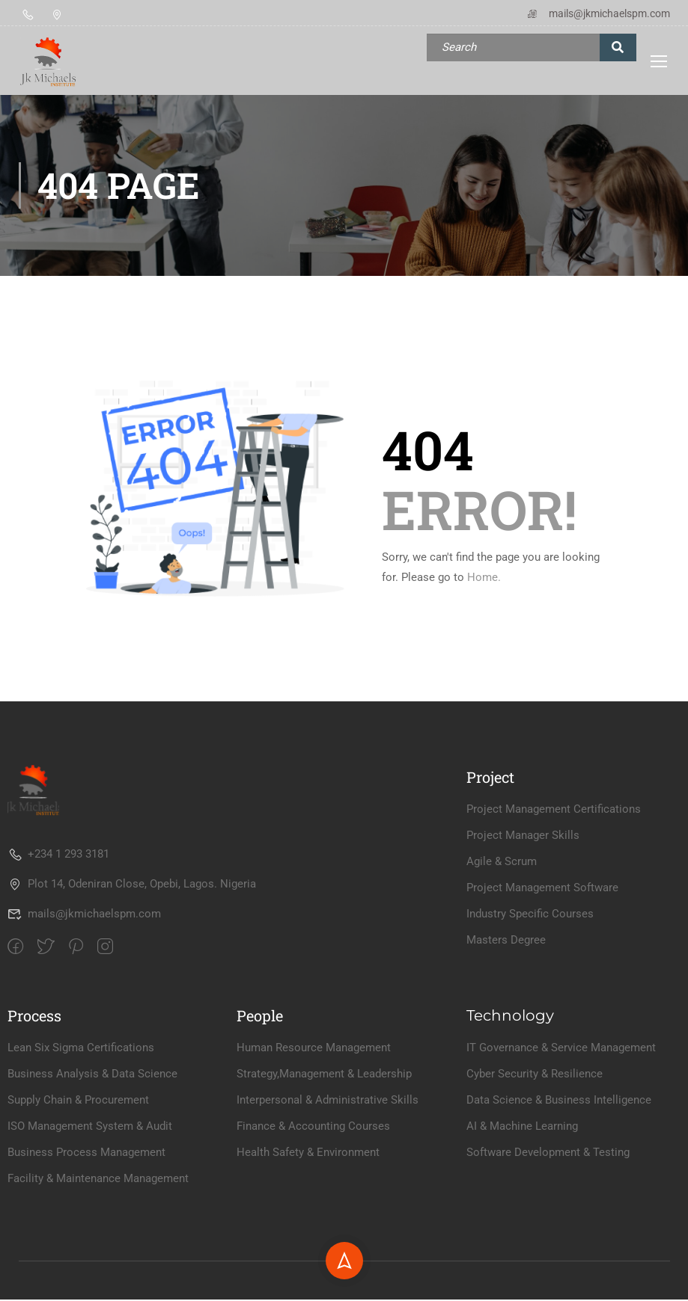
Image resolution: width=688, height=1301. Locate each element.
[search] (618, 47)
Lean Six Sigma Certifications (80, 1144)
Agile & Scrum (501, 958)
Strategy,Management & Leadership (324, 1171)
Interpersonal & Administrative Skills (327, 1197)
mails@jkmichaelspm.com (598, 13)
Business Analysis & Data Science (92, 1171)
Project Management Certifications (553, 906)
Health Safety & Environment (308, 1249)
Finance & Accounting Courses (313, 1223)
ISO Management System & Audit (89, 1223)
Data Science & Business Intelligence (558, 1197)
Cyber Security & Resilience (534, 1171)
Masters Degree (506, 1037)
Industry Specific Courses (530, 1011)
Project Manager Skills (522, 932)
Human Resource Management (314, 1144)
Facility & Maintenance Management (98, 1275)
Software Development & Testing (548, 1249)
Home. (484, 578)
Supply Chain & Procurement (78, 1197)
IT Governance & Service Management (561, 1144)
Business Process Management (86, 1249)
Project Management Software (542, 984)
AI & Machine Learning (522, 1223)
